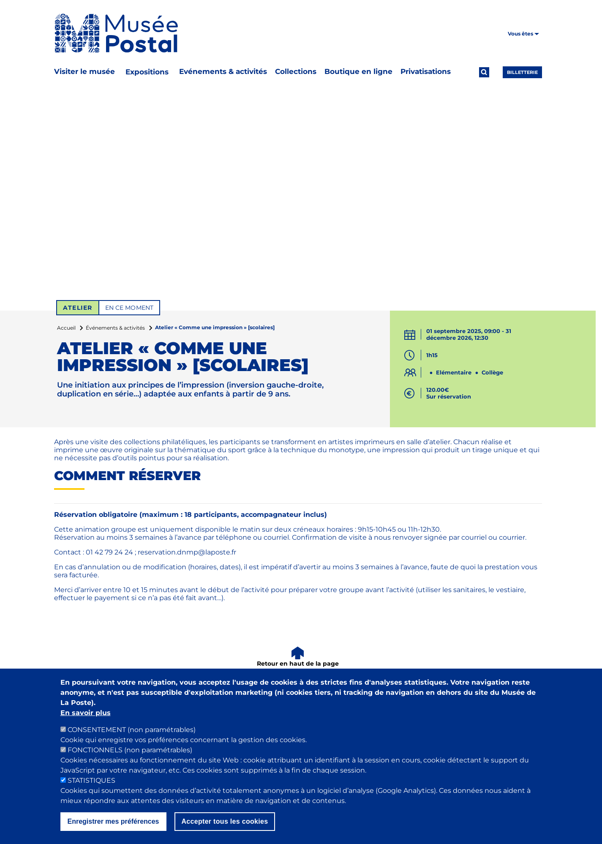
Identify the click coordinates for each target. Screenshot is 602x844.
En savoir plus (85, 717)
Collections (295, 71)
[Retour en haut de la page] (298, 657)
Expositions (147, 72)
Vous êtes (523, 33)
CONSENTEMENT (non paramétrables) (132, 733)
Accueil (66, 328)
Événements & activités (115, 328)
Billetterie (522, 72)
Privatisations (425, 71)
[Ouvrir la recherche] (484, 72)
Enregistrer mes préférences (113, 825)
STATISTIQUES (91, 784)
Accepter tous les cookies (225, 825)
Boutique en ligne (358, 71)
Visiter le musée (84, 71)
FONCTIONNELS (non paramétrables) (130, 754)
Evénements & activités (223, 71)
